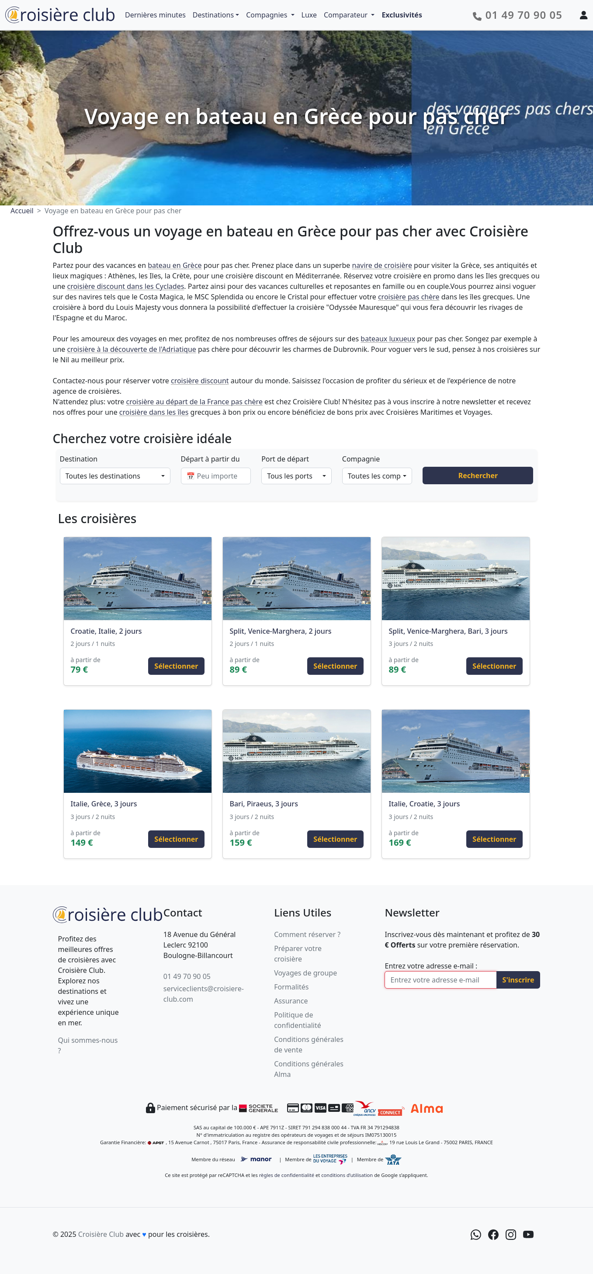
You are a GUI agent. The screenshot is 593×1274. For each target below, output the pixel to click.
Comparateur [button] (346, 15)
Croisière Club (101, 1234)
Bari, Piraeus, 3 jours (264, 804)
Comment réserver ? (307, 934)
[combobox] (115, 476)
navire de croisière (382, 265)
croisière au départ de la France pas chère (194, 401)
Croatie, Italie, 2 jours (106, 631)
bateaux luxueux (388, 339)
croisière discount (200, 380)
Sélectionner (176, 666)
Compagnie (361, 459)
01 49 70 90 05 (187, 976)
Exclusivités (401, 15)
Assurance (291, 1001)
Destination (79, 459)
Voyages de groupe (305, 973)
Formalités (291, 987)
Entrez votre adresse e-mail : (431, 966)
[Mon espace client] (584, 15)
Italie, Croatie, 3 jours (424, 804)
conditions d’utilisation (347, 1175)
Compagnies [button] (267, 15)
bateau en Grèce (174, 265)
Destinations (213, 15)
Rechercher (478, 475)
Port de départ (285, 459)
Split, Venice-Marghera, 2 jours (281, 631)
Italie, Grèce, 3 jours (104, 804)
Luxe (309, 15)
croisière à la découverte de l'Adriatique (131, 349)
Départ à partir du (210, 459)
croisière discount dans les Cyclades (125, 286)
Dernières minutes (155, 15)
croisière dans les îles (154, 412)
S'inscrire (518, 980)
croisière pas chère (409, 297)
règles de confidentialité (286, 1175)
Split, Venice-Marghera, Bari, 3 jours (448, 631)
